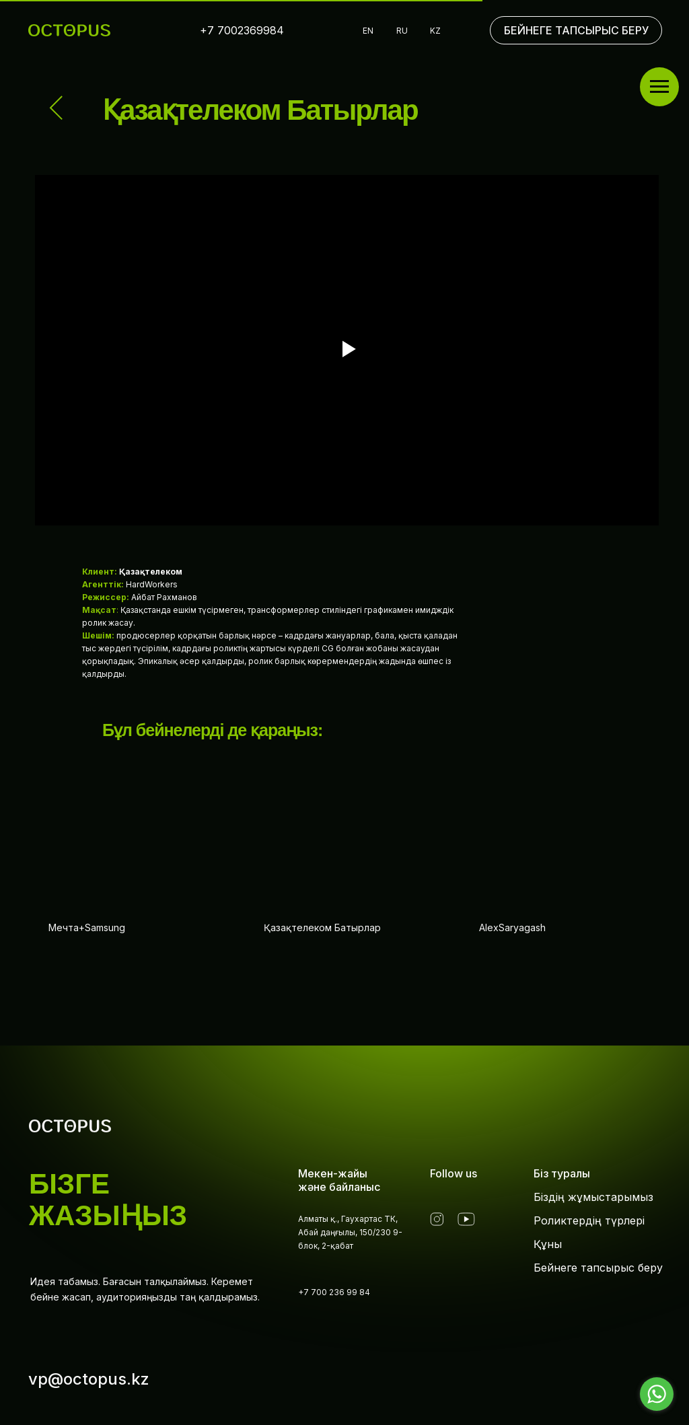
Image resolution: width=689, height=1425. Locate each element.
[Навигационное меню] (659, 87)
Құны (548, 1244)
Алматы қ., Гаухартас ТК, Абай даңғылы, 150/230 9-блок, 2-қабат (350, 1232)
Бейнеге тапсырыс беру (598, 1267)
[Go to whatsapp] (657, 1394)
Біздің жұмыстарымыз (593, 1197)
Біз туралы (562, 1173)
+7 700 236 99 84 (334, 1292)
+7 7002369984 (242, 30)
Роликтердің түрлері (589, 1220)
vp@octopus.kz (88, 1379)
